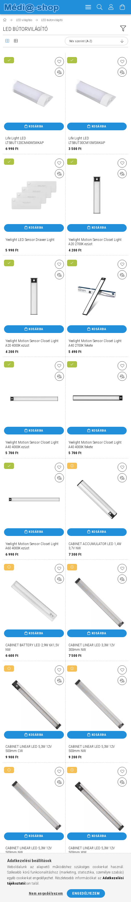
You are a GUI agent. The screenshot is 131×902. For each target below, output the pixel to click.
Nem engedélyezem (46, 893)
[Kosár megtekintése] (122, 7)
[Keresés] (100, 7)
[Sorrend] (96, 41)
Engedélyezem (86, 893)
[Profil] (111, 7)
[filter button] (123, 28)
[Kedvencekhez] (59, 61)
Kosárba (36, 126)
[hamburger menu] (88, 7)
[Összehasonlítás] (59, 72)
